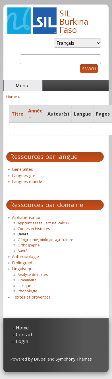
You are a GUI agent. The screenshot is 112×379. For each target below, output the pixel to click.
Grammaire (27, 279)
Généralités (22, 169)
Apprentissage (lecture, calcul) (43, 222)
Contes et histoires (34, 228)
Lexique (24, 285)
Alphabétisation (27, 217)
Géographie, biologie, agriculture (45, 239)
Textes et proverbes (31, 297)
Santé (23, 250)
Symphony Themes (74, 359)
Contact (24, 334)
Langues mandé (27, 181)
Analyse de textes (33, 274)
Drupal (40, 359)
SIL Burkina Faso (73, 21)
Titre (17, 114)
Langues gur (23, 175)
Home (11, 96)
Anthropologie (25, 256)
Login (22, 341)
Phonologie (27, 290)
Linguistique (23, 268)
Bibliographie (24, 262)
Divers (23, 234)
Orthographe (29, 245)
